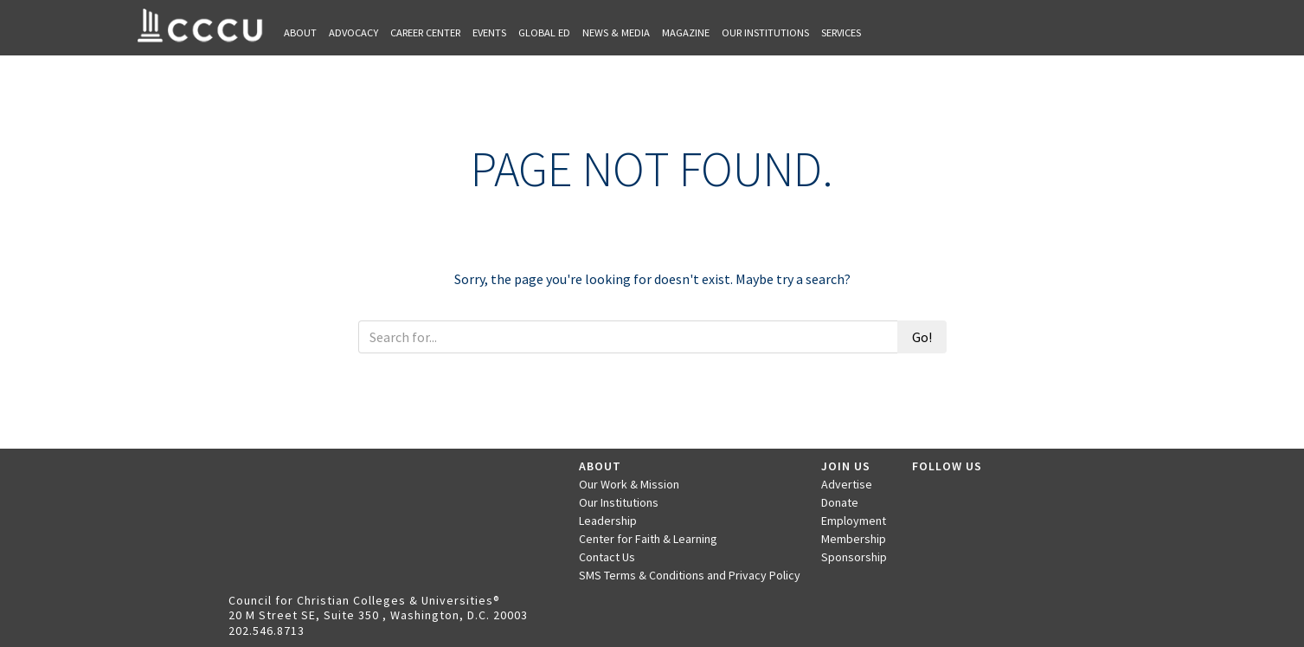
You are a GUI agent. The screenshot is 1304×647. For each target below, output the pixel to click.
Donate (839, 502)
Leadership (608, 520)
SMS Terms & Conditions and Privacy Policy (689, 575)
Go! (922, 337)
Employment (853, 520)
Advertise (846, 484)
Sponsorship (854, 557)
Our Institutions (765, 32)
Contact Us (607, 557)
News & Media (616, 32)
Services (841, 32)
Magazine (686, 32)
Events (489, 32)
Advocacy (353, 32)
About (300, 32)
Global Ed (544, 32)
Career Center (425, 32)
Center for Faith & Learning (648, 539)
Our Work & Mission (629, 484)
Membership (853, 539)
